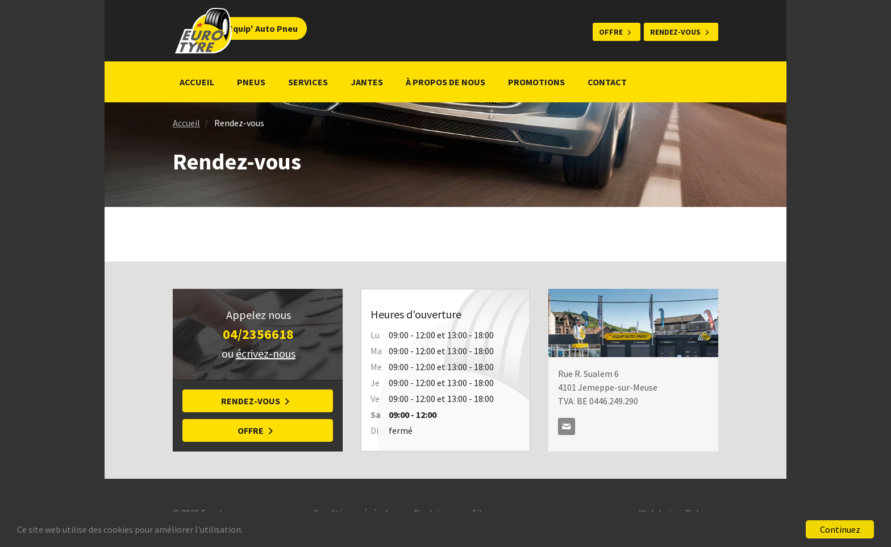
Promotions (536, 82)
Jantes (367, 82)
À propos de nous (445, 82)
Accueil (197, 82)
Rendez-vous (675, 32)
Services (308, 82)
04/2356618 (258, 334)
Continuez (840, 529)
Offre (611, 32)
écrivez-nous (265, 353)
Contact (607, 82)
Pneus (251, 82)
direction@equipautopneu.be (566, 426)
